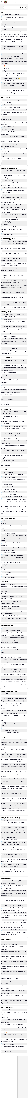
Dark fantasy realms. (9, 533)
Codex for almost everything (11, 100)
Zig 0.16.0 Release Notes (8, 584)
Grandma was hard (9, 80)
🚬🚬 (5, 1029)
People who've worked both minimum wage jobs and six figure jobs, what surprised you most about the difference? (13, 640)
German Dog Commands (10, 105)
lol (4, 387)
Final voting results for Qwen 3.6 (12, 732)
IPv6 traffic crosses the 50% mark (13, 158)
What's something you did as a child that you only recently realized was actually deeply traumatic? (13, 684)
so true (5, 29)
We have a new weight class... (12, 728)
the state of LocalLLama (10, 693)
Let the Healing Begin (10, 472)
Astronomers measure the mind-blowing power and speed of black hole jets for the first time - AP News (14, 767)
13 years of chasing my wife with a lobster (15, 314)
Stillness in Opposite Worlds (11, 482)
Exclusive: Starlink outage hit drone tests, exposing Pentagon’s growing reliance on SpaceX (13, 275)
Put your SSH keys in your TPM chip (14, 136)
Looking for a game (9, 460)
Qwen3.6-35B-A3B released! (11, 696)
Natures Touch (8, 484)
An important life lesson (10, 333)
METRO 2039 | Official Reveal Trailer (14, 426)
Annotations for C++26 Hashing (12, 219)
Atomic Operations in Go (10, 180)
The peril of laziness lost (7, 594)
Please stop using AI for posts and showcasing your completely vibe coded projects (12, 706)
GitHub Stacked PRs (6, 599)
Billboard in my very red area (11, 14)
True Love (6, 820)
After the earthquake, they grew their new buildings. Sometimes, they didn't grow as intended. (13, 538)
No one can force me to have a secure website (14, 586)
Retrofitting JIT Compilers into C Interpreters (13, 611)
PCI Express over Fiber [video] (12, 107)
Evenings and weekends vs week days (14, 479)
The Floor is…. (8, 572)
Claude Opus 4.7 (8, 102)
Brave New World (8, 487)
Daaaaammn (7, 385)
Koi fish (6, 574)
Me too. (6, 51)
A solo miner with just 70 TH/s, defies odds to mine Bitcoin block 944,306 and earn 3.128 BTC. (14, 849)
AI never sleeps (8, 394)
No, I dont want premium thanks (12, 27)
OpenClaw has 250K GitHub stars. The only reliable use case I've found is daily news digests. (13, 718)
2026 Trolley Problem (9, 477)
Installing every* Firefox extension (10, 606)
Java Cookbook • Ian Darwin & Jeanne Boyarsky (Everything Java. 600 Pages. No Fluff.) (13, 229)
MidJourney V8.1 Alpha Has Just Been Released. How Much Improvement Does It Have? (13, 557)
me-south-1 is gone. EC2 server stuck (14, 905)
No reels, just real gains (10, 839)
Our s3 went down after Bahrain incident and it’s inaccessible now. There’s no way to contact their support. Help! (13, 893)
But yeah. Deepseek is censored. (13, 1010)
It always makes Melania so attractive (14, 474)
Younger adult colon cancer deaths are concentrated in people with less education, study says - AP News (12, 749)
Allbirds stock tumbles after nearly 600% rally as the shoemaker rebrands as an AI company (13, 297)
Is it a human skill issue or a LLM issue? (15, 365)
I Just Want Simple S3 (7, 608)
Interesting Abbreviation (10, 348)
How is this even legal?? (10, 372)
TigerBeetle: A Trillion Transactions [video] (15, 109)
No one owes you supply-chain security (12, 596)
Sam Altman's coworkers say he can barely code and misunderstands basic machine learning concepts (14, 1015)
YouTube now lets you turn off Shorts (14, 251)
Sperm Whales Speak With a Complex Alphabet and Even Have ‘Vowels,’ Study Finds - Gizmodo (14, 774)
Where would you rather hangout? (13, 496)
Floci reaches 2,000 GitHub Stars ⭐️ (14, 930)
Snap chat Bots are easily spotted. (13, 1054)
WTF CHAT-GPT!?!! (9, 1044)
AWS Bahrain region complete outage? (14, 920)
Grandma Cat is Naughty (10, 492)
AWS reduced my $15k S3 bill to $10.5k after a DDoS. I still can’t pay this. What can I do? (13, 900)
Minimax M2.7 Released (10, 730)
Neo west (6, 569)
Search (24, 7)
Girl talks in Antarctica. (10, 336)
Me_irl (5, 71)
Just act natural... (8, 319)
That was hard (8, 1051)
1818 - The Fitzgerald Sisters (12, 577)
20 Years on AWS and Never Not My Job (15, 912)
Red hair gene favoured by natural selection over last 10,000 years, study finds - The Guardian (13, 781)
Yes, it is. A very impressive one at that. (14, 326)
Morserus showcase (9, 552)
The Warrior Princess (9, 489)
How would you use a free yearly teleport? (15, 674)
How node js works (9, 234)
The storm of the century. (10, 494)
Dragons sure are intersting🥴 (12, 78)
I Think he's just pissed (10, 316)
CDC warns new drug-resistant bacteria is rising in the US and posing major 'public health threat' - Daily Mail (14, 742)
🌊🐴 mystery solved (9, 1032)
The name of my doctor (10, 346)
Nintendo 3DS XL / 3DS (10, 438)
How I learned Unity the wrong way (13, 187)
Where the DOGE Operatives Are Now (14, 307)
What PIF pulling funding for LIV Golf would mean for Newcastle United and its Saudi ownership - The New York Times (13, 806)
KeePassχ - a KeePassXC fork (9, 616)
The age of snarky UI (7, 613)
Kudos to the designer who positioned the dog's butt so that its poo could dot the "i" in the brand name (13, 341)
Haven (5, 530)
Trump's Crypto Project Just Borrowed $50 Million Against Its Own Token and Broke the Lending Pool (14, 871)
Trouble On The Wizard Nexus (12, 562)
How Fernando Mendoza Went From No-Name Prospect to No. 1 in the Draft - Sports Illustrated (14, 793)
